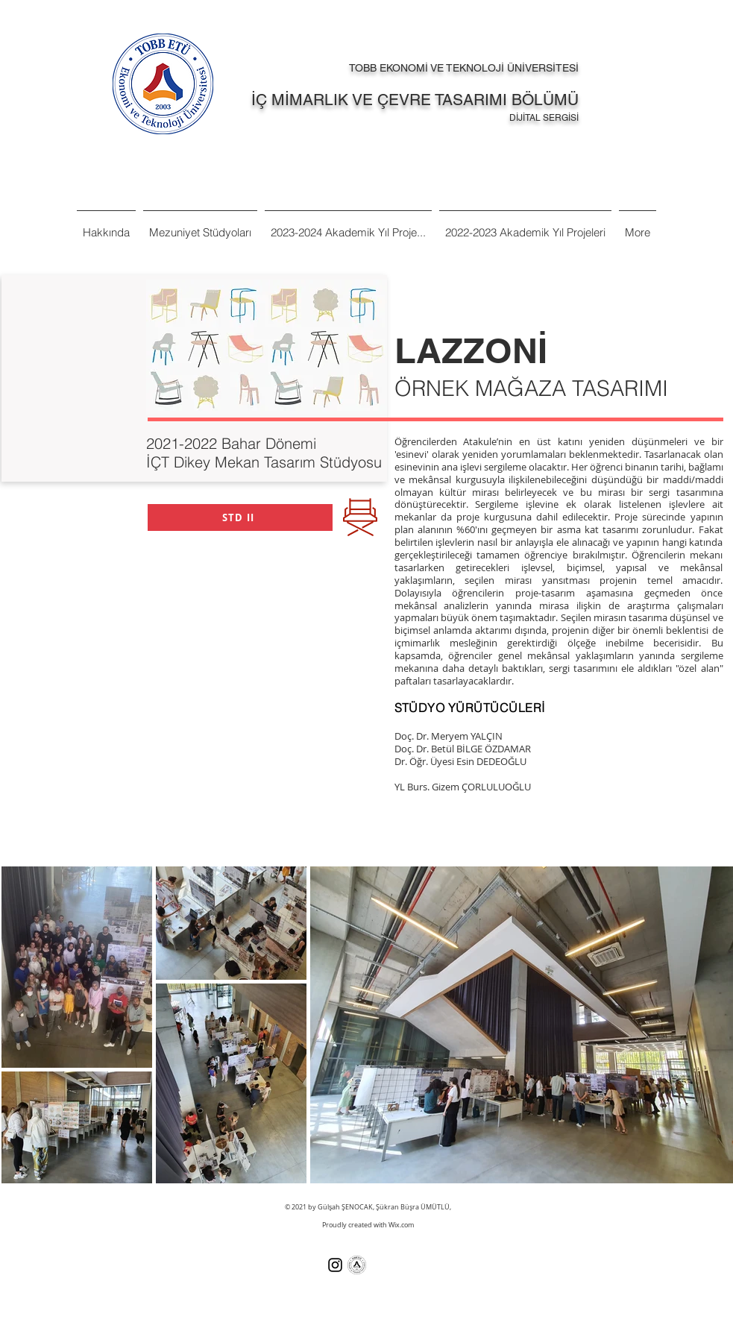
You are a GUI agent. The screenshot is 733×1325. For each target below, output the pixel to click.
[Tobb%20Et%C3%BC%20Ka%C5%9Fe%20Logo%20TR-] (356, 1265)
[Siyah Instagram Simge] (335, 1265)
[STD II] (240, 517)
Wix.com (401, 1225)
